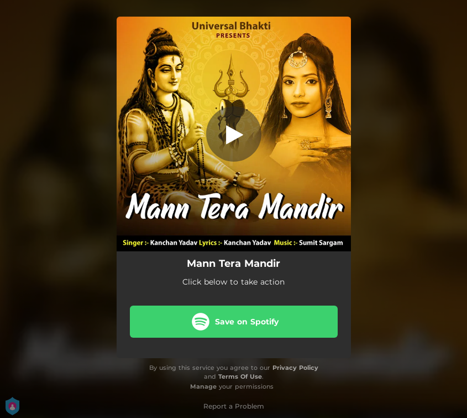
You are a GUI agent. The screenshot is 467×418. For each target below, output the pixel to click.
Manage (203, 386)
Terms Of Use (240, 376)
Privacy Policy (295, 367)
